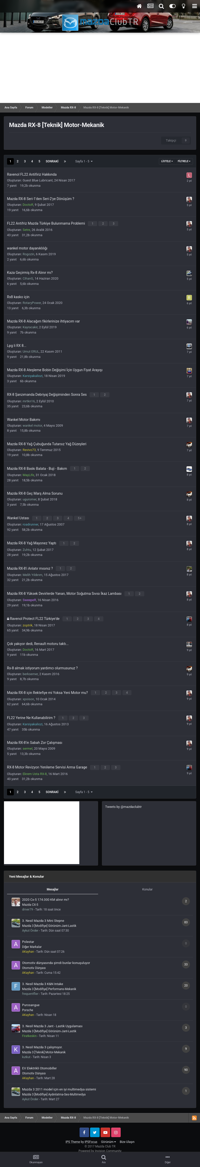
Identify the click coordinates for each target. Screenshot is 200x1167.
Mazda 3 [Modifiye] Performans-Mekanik (49, 983)
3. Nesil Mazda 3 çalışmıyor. (42, 1041)
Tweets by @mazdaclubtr (123, 800)
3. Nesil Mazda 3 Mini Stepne (43, 914)
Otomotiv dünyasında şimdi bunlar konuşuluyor (56, 956)
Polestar (28, 935)
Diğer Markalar (32, 940)
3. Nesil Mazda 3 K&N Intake (42, 978)
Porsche (27, 1004)
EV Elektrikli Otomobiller (39, 1062)
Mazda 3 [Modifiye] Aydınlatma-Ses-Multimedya (54, 1088)
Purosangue (30, 999)
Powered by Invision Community (100, 1144)
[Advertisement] (100, 68)
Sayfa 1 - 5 (84, 161)
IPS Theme (72, 1135)
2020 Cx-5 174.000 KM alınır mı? (45, 893)
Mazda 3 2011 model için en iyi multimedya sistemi (59, 1083)
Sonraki (52, 161)
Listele (167, 161)
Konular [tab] (147, 883)
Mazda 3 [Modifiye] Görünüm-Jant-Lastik (49, 919)
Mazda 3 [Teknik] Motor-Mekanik (43, 1046)
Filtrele (184, 161)
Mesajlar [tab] (52, 883)
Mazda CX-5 (30, 898)
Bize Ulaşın (127, 1135)
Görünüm (108, 1135)
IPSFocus (91, 1135)
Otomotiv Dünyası (34, 961)
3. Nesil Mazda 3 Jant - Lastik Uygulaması (52, 1020)
